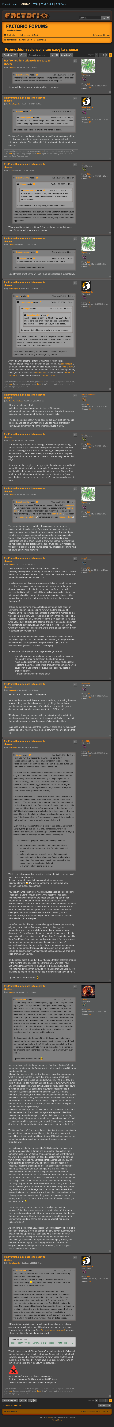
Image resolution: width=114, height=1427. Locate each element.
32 (88, 404)
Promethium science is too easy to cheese (41, 49)
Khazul (84, 999)
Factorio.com (9, 4)
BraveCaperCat (22, 75)
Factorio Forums (27, 26)
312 (88, 84)
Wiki (35, 4)
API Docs (61, 4)
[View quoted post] (37, 74)
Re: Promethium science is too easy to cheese (27, 62)
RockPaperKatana (88, 394)
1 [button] (100, 55)
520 (88, 117)
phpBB (49, 1417)
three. (39, 153)
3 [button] (106, 55)
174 (88, 568)
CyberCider (85, 741)
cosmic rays (66, 364)
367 (88, 751)
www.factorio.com (14, 30)
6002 (89, 174)
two (10, 153)
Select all (22, 1339)
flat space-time (48, 375)
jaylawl (84, 558)
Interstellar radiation (26, 517)
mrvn (83, 164)
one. (42, 151)
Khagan (84, 74)
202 (88, 1009)
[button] (96, 55)
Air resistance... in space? (53, 1330)
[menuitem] (23, 35)
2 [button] (103, 55)
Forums (25, 4)
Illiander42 (85, 684)
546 (88, 694)
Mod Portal (47, 4)
